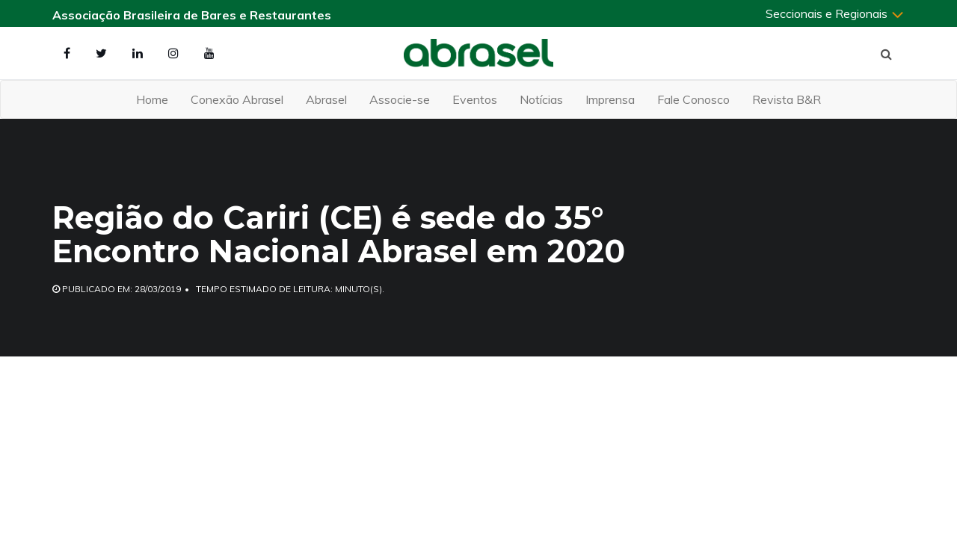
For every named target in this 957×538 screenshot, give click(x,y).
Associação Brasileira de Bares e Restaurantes (191, 14)
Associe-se (399, 99)
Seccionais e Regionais (835, 13)
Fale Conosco (693, 99)
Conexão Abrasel (237, 99)
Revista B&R (786, 99)
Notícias (541, 99)
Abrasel (326, 99)
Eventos (474, 99)
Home (152, 99)
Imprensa (610, 99)
